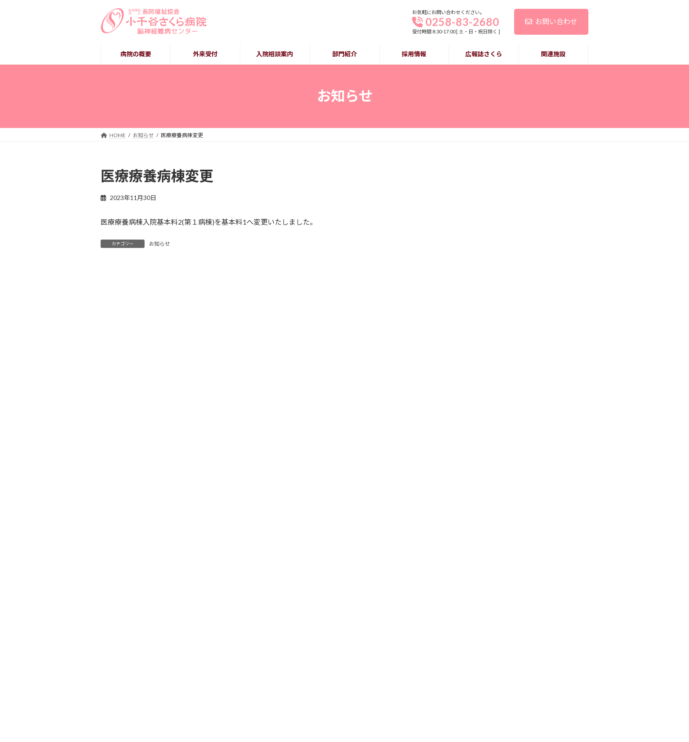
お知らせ (159, 243)
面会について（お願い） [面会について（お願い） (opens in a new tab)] (502, 309)
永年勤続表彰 (485, 395)
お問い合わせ (551, 21)
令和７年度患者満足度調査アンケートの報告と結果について (523, 218)
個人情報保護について (127, 693)
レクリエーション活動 (499, 352)
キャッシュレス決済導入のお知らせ (520, 266)
